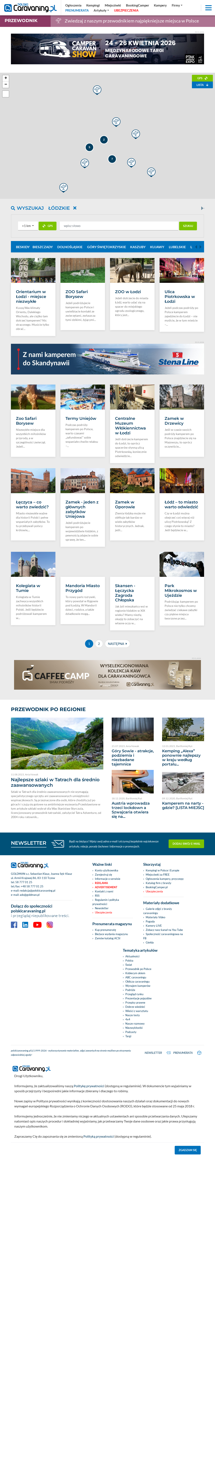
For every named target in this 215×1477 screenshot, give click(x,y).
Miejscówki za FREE (158, 1032)
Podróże (130, 1147)
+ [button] (5, 78)
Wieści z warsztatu (136, 1168)
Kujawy (157, 247)
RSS (97, 1053)
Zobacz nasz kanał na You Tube (164, 1087)
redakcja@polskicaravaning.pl (37, 1048)
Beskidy (23, 247)
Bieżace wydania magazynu (111, 1091)
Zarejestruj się (103, 1032)
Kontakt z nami (104, 1048)
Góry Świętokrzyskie (106, 247)
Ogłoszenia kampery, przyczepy (165, 1036)
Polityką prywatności (98, 1293)
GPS (202, 78)
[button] (28, 225)
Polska (129, 1118)
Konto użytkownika (106, 1027)
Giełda (150, 1099)
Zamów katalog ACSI (107, 1095)
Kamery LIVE (154, 1083)
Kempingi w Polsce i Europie (162, 1027)
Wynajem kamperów (137, 1143)
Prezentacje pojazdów (138, 1155)
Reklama (101, 1040)
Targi (128, 1193)
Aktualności (132, 1113)
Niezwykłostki (134, 1185)
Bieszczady (43, 247)
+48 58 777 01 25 (32, 1043)
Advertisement (106, 1044)
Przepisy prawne (135, 1160)
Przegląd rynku (134, 1151)
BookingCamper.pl (157, 1044)
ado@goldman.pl (29, 1052)
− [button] (5, 85)
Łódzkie (62, 208)
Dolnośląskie (70, 247)
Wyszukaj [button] (27, 208)
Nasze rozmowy (135, 1181)
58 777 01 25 (23, 1039)
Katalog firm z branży (158, 1040)
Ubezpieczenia (103, 1069)
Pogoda (150, 1078)
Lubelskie (177, 247)
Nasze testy (132, 1172)
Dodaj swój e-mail (186, 1001)
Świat (128, 1122)
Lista (202, 85)
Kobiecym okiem (135, 1130)
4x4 (127, 1176)
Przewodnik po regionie (48, 867)
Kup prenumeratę (105, 1087)
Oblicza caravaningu (137, 1139)
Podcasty (130, 1189)
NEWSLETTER (28, 1000)
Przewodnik (21, 20)
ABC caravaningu (135, 1134)
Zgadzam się (188, 1306)
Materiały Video (155, 1074)
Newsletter (102, 1065)
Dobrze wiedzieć (135, 1164)
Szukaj (188, 226)
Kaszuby (138, 247)
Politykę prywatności (89, 1242)
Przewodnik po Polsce (138, 1126)
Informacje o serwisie (107, 1036)
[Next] (201, 208)
